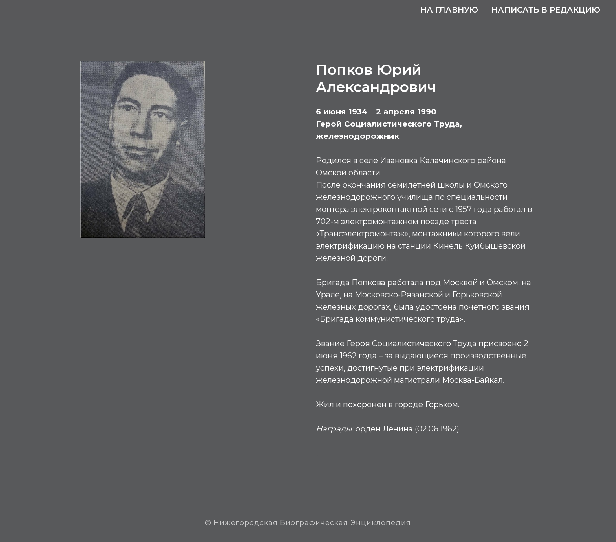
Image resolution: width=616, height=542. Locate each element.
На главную (449, 10)
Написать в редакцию (545, 10)
